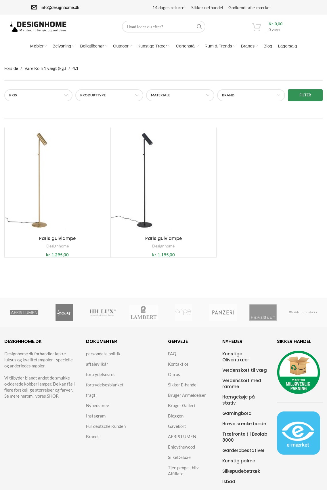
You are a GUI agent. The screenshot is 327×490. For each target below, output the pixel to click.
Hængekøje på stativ (238, 405)
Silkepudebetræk (241, 476)
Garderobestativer (243, 455)
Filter (305, 99)
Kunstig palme (238, 465)
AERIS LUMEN (182, 441)
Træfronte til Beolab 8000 (244, 442)
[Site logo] (45, 26)
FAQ (172, 358)
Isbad (228, 486)
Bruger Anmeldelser (187, 399)
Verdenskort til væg (244, 375)
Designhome (57, 250)
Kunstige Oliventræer (235, 361)
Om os (174, 379)
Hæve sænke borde (244, 428)
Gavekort (177, 430)
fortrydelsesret (100, 379)
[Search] (163, 27)
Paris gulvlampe (57, 243)
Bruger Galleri (181, 410)
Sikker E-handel (183, 389)
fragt (90, 399)
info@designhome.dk (60, 6)
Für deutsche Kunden (106, 430)
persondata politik (103, 358)
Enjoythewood (181, 451)
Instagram (96, 420)
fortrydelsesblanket (105, 389)
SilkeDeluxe (179, 461)
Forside (11, 72)
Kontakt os (178, 368)
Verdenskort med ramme (241, 388)
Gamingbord (237, 418)
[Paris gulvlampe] (57, 185)
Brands (93, 441)
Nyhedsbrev (97, 410)
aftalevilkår (97, 368)
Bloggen (175, 420)
